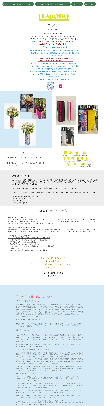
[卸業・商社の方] (90, 4)
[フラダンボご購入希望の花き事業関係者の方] (53, 4)
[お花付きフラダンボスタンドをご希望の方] (18, 4)
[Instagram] (60, 86)
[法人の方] (77, 4)
